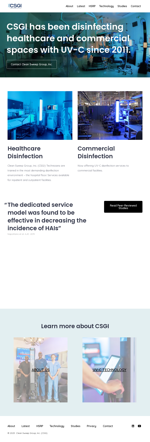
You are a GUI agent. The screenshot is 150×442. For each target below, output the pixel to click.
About (69, 6)
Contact (136, 6)
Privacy (91, 426)
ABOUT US (41, 369)
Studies (122, 6)
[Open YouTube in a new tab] (139, 426)
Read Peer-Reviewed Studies (123, 207)
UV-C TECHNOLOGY (109, 369)
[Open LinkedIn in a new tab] (133, 426)
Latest (81, 6)
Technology (106, 6)
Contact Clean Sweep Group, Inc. (31, 64)
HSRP (92, 6)
